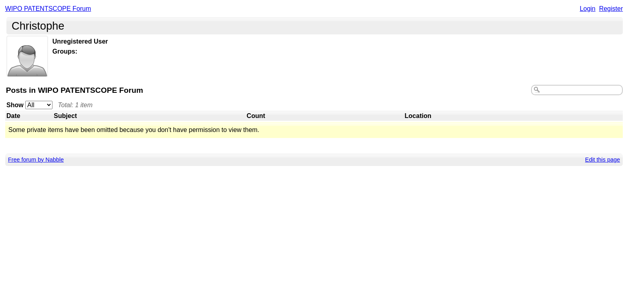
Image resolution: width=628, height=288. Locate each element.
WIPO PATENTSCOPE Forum (48, 8)
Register (611, 8)
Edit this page (602, 159)
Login (588, 8)
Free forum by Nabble (36, 159)
